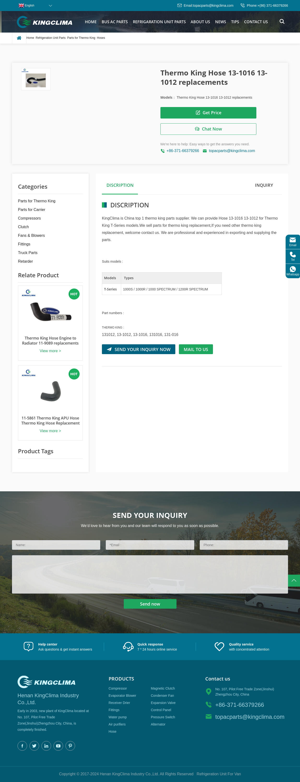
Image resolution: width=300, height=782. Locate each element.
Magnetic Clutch (163, 688)
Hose (113, 731)
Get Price (208, 113)
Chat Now (208, 129)
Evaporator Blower (122, 695)
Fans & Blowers (31, 235)
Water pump (118, 717)
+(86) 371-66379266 (273, 5)
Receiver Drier (119, 703)
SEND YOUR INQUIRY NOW (139, 349)
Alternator (158, 724)
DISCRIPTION (120, 185)
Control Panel (161, 710)
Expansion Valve (163, 703)
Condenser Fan (162, 695)
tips (235, 21)
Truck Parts (27, 253)
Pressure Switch (163, 717)
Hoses (101, 38)
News (220, 21)
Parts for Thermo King (81, 38)
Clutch (23, 227)
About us (200, 21)
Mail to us (196, 349)
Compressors (29, 218)
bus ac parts (115, 21)
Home (91, 21)
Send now (150, 604)
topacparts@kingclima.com (213, 5)
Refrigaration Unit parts (159, 21)
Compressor (118, 688)
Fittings (24, 244)
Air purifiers (117, 724)
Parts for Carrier (31, 210)
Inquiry (264, 185)
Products (121, 679)
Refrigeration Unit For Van (219, 774)
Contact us (256, 21)
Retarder (25, 261)
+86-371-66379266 (183, 151)
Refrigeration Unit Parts (51, 38)
